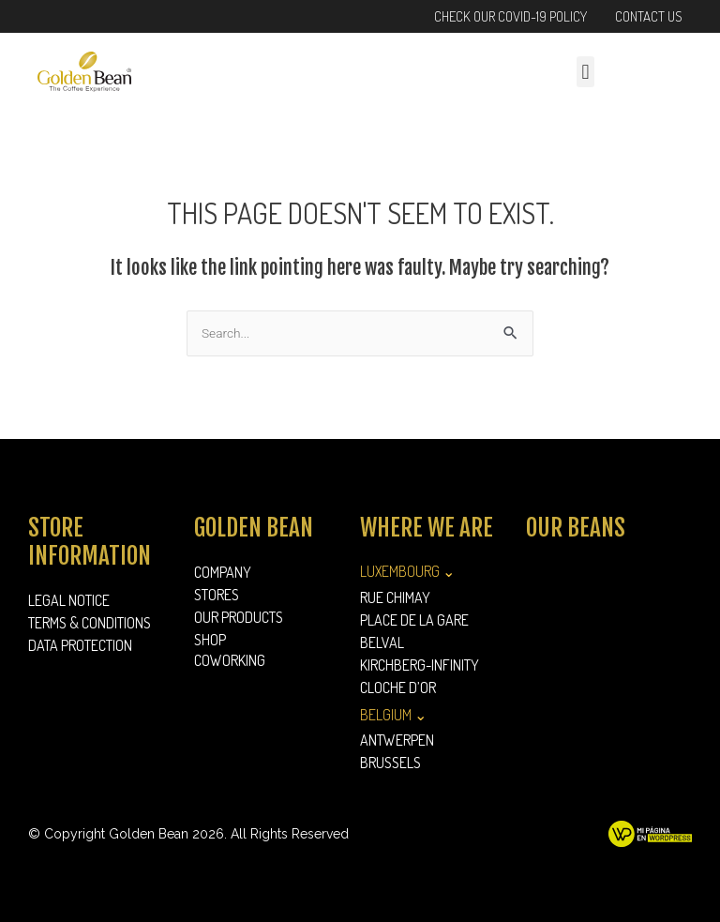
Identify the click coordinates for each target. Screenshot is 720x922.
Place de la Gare (414, 620)
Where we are (426, 527)
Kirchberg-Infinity (419, 665)
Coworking (229, 660)
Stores (216, 594)
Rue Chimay (395, 597)
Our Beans (575, 527)
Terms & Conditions (89, 622)
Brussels (390, 762)
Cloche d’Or (398, 687)
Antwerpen (397, 740)
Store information (89, 541)
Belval (382, 642)
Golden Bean (253, 527)
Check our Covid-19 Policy (510, 16)
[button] (585, 71)
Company (222, 572)
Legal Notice (69, 600)
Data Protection (80, 645)
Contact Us (648, 16)
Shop (210, 639)
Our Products (243, 617)
